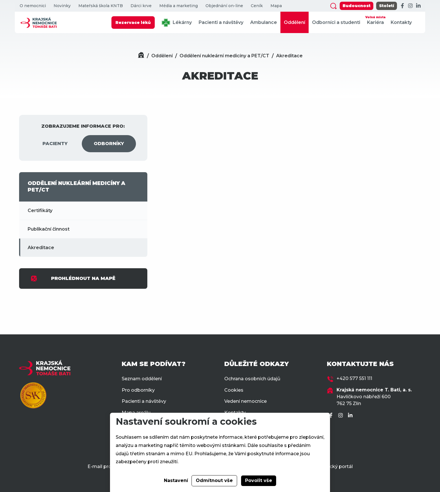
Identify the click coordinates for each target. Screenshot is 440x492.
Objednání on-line (224, 5)
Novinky (62, 5)
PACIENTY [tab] (55, 143)
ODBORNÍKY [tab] (109, 143)
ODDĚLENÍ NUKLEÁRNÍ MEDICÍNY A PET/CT (76, 186)
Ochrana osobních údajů (252, 378)
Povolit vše (258, 480)
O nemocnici (33, 5)
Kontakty (401, 22)
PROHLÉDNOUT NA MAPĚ (72, 278)
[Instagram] (410, 6)
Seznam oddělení (142, 378)
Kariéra (375, 20)
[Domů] (141, 55)
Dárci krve (141, 5)
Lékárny (177, 23)
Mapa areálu (136, 412)
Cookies (233, 390)
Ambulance (263, 22)
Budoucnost (356, 5)
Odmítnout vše (214, 480)
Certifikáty (40, 210)
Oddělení (294, 22)
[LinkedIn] (418, 6)
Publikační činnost (49, 229)
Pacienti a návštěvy (221, 22)
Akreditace (289, 55)
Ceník (257, 5)
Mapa (276, 5)
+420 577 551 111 (354, 378)
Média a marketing (178, 5)
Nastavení (176, 480)
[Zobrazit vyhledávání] (333, 6)
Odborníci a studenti (336, 22)
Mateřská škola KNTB (100, 5)
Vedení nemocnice (245, 401)
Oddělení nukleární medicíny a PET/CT (224, 55)
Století (386, 5)
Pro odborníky (138, 390)
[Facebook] (402, 6)
